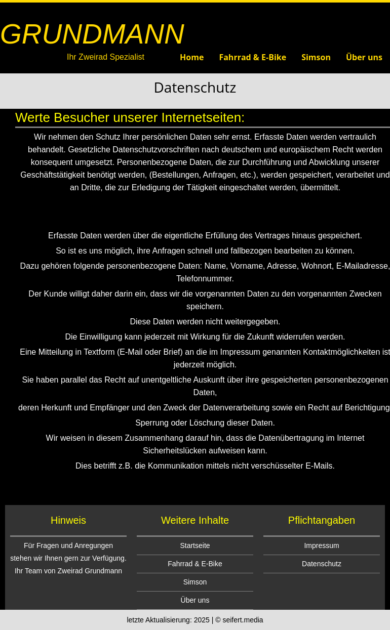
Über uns (364, 57)
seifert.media (242, 620)
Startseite (195, 545)
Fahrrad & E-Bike (252, 57)
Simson (316, 57)
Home (192, 57)
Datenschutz (321, 564)
